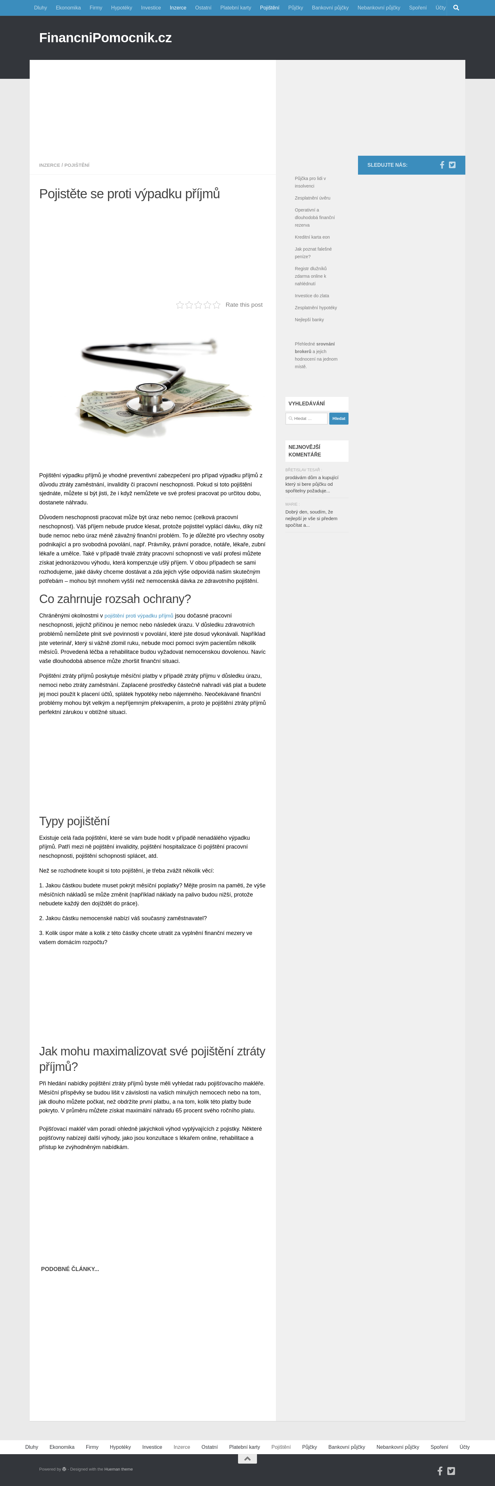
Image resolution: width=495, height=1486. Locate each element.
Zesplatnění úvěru (312, 197)
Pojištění (269, 7)
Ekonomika (68, 7)
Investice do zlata (312, 295)
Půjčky (295, 7)
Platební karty (235, 7)
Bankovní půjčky (330, 7)
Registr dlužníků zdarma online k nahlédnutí (311, 276)
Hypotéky (121, 7)
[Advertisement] (153, 104)
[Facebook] (442, 165)
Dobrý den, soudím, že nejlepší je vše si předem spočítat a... (311, 518)
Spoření (418, 7)
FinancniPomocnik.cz (105, 37)
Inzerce (178, 7)
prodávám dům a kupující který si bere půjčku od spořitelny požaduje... (311, 484)
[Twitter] (452, 165)
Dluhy (40, 7)
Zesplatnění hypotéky (316, 307)
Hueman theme (118, 1469)
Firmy (96, 7)
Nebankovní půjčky (379, 7)
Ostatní (203, 7)
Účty (441, 7)
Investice (151, 7)
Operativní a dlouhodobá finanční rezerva (315, 217)
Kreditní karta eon (312, 237)
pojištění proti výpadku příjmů (141, 615)
